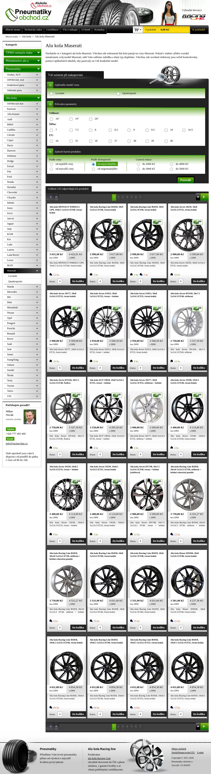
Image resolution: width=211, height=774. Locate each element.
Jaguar (10, 223)
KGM (10, 234)
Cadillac (11, 129)
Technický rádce (33, 29)
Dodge (10, 161)
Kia (9, 239)
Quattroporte (129, 93)
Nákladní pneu (14, 90)
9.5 (152, 130)
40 (171, 141)
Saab (9, 344)
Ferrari (10, 166)
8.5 (115, 130)
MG (9, 297)
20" (96, 119)
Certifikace (52, 29)
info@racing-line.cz (17, 443)
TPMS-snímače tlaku (23, 51)
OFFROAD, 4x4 (15, 79)
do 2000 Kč (148, 163)
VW (9, 396)
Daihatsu (11, 155)
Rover (10, 338)
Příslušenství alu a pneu (23, 60)
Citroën (11, 135)
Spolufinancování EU (183, 752)
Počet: (52, 281)
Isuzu (10, 208)
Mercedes (12, 291)
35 (76, 141)
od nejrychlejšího (107, 163)
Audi (9, 119)
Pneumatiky (23, 68)
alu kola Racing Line (99, 758)
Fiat (9, 171)
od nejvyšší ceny (65, 168)
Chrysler (11, 197)
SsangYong (12, 359)
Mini (9, 302)
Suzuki (10, 370)
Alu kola (23, 97)
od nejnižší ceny (64, 163)
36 (95, 141)
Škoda (10, 375)
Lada (9, 244)
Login (200, 752)
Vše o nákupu (70, 29)
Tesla (9, 380)
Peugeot (11, 323)
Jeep (9, 228)
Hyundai (11, 187)
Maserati (11, 270)
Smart (10, 354)
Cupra (10, 140)
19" (76, 119)
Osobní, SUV (14, 74)
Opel (9, 317)
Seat (9, 349)
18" (56, 119)
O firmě (86, 29)
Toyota (10, 385)
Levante (60, 93)
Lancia (10, 249)
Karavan (11, 108)
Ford (9, 176)
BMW (10, 124)
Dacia (10, 145)
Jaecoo (10, 218)
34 (56, 141)
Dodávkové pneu (15, 85)
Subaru (10, 364)
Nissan (10, 312)
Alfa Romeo (13, 114)
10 (171, 130)
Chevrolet (12, 192)
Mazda (10, 286)
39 (152, 141)
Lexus (10, 260)
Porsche (11, 328)
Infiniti (10, 202)
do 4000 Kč (182, 163)
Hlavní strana (12, 36)
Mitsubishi (12, 307)
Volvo (10, 391)
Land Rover (13, 254)
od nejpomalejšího (108, 168)
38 (134, 141)
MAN (10, 265)
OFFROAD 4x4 (15, 103)
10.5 (190, 130)
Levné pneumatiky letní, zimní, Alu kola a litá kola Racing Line (31, 11)
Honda (10, 181)
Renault (11, 333)
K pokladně (197, 29)
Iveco (10, 213)
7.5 (76, 130)
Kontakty (99, 29)
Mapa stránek (179, 748)
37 (115, 141)
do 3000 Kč (148, 168)
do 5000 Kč (182, 168)
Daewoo (11, 150)
